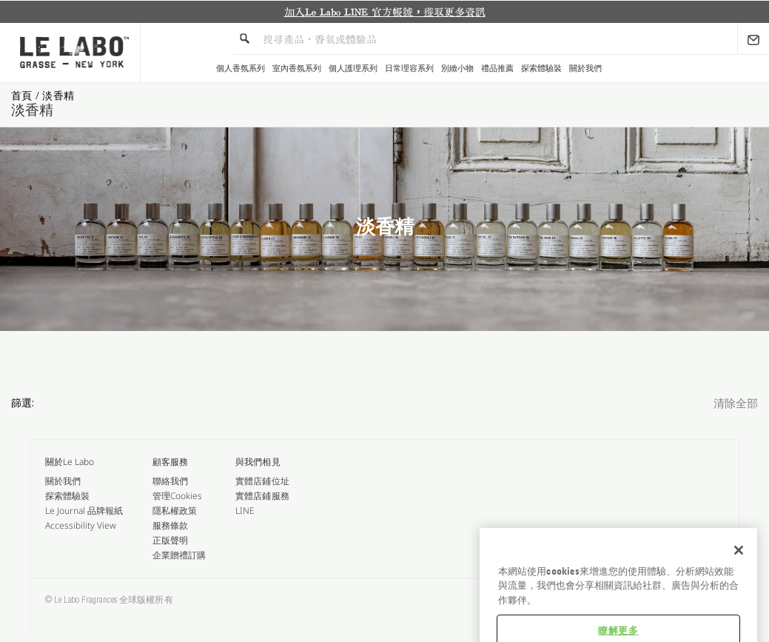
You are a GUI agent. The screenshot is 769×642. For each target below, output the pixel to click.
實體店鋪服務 (262, 495)
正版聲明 (170, 540)
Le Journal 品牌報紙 (84, 510)
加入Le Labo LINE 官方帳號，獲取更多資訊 (385, 12)
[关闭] (738, 580)
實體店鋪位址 (262, 481)
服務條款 (170, 525)
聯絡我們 (170, 481)
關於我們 (585, 68)
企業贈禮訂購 (179, 555)
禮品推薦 (497, 68)
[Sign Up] (753, 38)
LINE (245, 510)
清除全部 (735, 404)
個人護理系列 (353, 68)
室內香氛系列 (296, 68)
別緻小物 (457, 68)
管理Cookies (177, 495)
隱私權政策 (174, 510)
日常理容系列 (409, 68)
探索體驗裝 (541, 68)
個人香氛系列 (240, 68)
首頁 (23, 95)
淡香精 (58, 95)
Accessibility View (80, 525)
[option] (384, 12)
